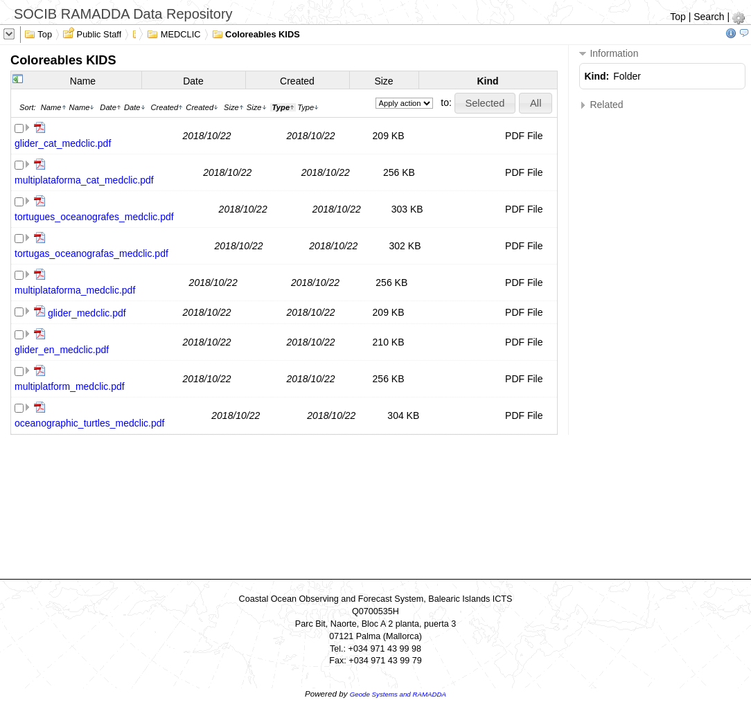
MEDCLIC (173, 33)
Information (609, 54)
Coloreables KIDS (256, 33)
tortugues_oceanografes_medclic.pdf (94, 216)
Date (193, 81)
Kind (487, 81)
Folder (627, 76)
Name (83, 81)
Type (308, 107)
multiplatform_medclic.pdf (70, 386)
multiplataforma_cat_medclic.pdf (84, 180)
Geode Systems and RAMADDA (398, 694)
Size (383, 81)
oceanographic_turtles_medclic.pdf (89, 423)
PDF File (523, 135)
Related (601, 105)
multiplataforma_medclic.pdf (75, 290)
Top (678, 16)
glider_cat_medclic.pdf (63, 143)
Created (297, 81)
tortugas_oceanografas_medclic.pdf (91, 253)
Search (708, 16)
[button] (484, 103)
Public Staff (92, 33)
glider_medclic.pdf (87, 313)
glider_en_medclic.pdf (62, 349)
